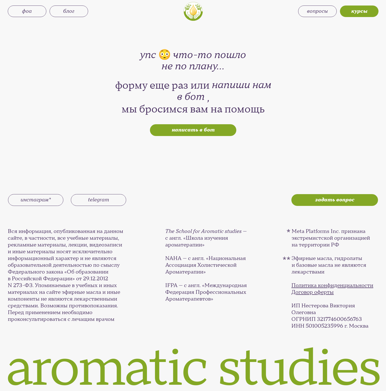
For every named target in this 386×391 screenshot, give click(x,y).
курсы (359, 11)
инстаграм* (36, 199)
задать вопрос (334, 199)
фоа (27, 11)
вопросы (317, 11)
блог (68, 11)
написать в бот (193, 129)
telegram (98, 199)
